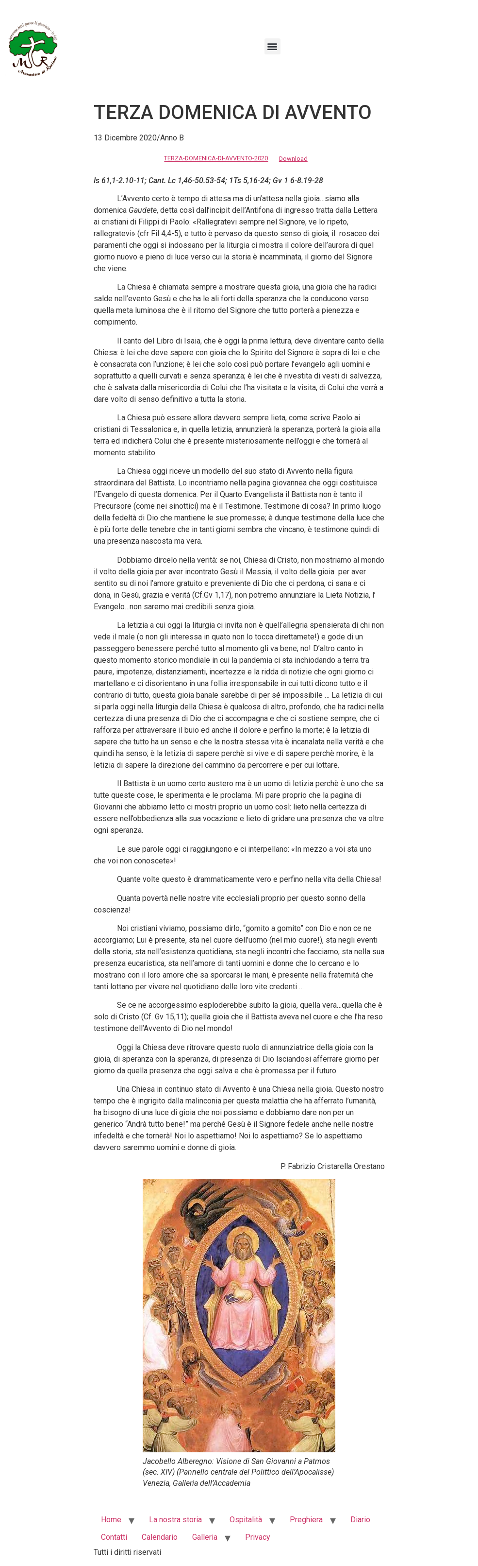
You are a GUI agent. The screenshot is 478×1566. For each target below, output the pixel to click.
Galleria (204, 1537)
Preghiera (306, 1519)
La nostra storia (175, 1519)
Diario (360, 1519)
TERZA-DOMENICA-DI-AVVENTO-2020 (216, 158)
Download (293, 158)
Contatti (114, 1537)
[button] (272, 46)
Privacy (257, 1537)
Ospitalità (246, 1519)
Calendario (160, 1537)
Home (111, 1519)
